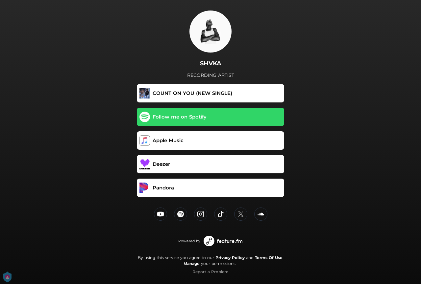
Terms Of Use (269, 257)
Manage (192, 263)
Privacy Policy (230, 257)
